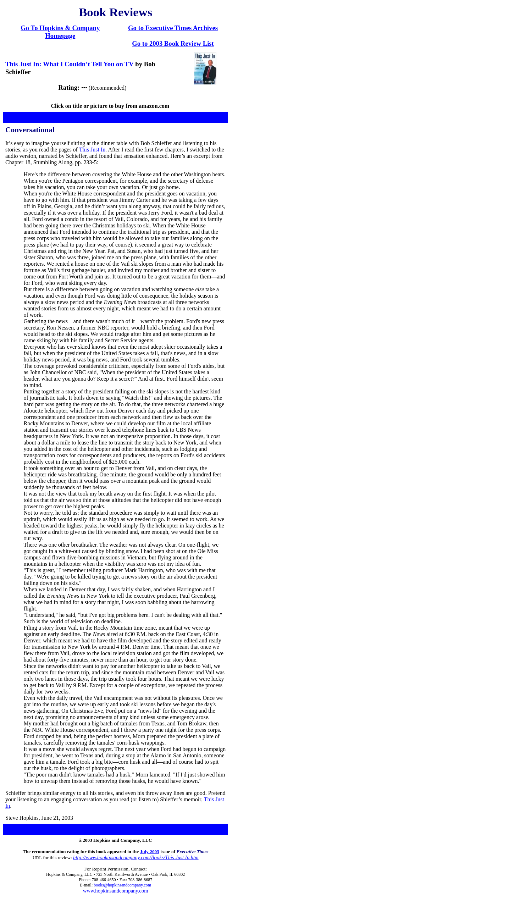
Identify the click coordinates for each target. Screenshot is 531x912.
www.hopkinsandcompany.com (115, 891)
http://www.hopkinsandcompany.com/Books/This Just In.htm (136, 857)
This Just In (92, 150)
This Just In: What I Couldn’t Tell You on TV (69, 64)
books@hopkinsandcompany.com (122, 885)
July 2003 (149, 851)
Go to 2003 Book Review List (173, 43)
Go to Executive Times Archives (173, 28)
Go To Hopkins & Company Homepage (60, 31)
